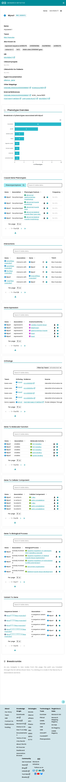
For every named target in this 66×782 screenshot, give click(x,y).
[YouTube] (38, 773)
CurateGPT (44, 736)
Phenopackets (45, 739)
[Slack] (37, 770)
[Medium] (40, 770)
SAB (6, 718)
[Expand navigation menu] (63, 2)
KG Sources (20, 747)
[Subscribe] (34, 770)
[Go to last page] (24, 229)
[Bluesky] (41, 773)
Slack (25, 765)
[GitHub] (43, 770)
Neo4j (19, 721)
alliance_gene (9, 80)
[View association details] (47, 197)
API (18, 718)
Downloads (20, 714)
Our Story (8, 712)
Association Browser (20, 754)
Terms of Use (21, 738)
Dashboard (20, 750)
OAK (41, 727)
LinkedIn (25, 771)
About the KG (21, 744)
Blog (24, 768)
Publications (9, 724)
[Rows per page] (19, 224)
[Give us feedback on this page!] (63, 702)
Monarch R (21, 724)
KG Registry (56, 728)
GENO (30, 733)
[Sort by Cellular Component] (46, 494)
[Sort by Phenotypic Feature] (40, 192)
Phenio (30, 724)
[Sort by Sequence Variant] (19, 611)
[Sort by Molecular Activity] (45, 441)
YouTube (26, 774)
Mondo (30, 712)
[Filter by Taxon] (49, 367)
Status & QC (21, 727)
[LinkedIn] (35, 773)
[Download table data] (15, 233)
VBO (29, 730)
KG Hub (54, 725)
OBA (29, 727)
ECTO (30, 740)
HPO (29, 721)
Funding (7, 727)
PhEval (42, 718)
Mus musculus (9, 37)
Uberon (30, 715)
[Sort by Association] (22, 192)
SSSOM (42, 724)
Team (7, 715)
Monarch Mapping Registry (55, 720)
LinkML (42, 721)
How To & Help (21, 730)
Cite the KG (20, 741)
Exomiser (43, 714)
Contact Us (9, 721)
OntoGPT (43, 733)
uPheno (31, 718)
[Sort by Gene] (10, 192)
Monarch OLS (56, 714)
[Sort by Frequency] (61, 192)
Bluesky (25, 777)
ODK (41, 730)
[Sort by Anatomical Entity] (44, 322)
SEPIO (30, 736)
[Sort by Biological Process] (40, 547)
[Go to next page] (21, 229)
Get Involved (26, 762)
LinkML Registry (55, 732)
